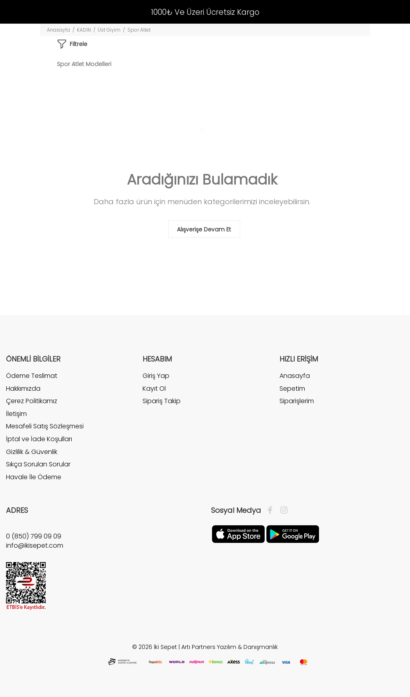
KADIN (84, 29)
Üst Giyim (109, 29)
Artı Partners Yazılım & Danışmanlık (229, 647)
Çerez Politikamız (31, 401)
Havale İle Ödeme (33, 477)
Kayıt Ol (154, 388)
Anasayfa (58, 29)
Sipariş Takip (162, 401)
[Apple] (238, 534)
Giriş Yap (156, 376)
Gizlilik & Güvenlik (31, 451)
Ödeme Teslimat (31, 376)
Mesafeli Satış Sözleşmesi (45, 426)
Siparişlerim (296, 401)
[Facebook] (272, 510)
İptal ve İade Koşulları (39, 439)
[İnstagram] (281, 510)
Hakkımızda (23, 388)
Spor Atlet (139, 29)
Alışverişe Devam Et (204, 229)
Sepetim (292, 388)
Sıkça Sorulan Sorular (38, 464)
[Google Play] (292, 534)
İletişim (16, 413)
